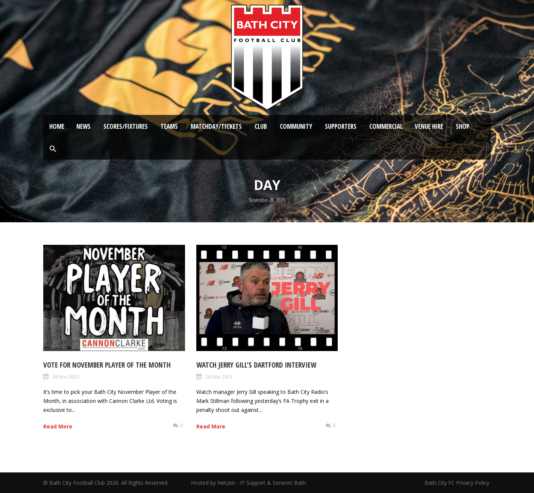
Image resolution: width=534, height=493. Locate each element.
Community (296, 126)
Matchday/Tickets (216, 126)
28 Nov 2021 (65, 376)
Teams (169, 126)
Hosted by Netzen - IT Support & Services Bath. (249, 482)
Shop (462, 126)
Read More (57, 426)
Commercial (386, 126)
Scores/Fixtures (125, 126)
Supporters (341, 126)
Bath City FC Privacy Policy (458, 482)
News (83, 126)
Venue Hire (429, 126)
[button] (53, 149)
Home (56, 126)
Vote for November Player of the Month (107, 365)
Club (261, 126)
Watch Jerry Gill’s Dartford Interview (256, 365)
